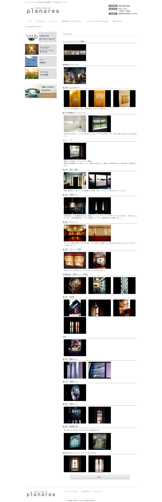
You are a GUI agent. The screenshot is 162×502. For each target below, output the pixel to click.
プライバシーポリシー (72, 491)
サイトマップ (98, 491)
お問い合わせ (86, 491)
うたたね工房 (29, 26)
